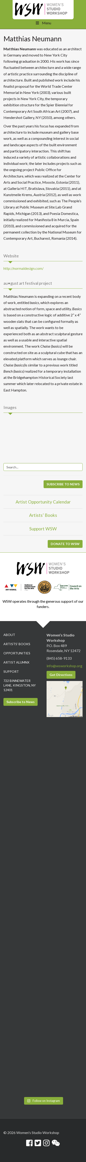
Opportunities (16, 653)
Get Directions (61, 675)
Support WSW (43, 528)
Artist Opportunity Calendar (43, 501)
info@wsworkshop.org (64, 666)
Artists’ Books (43, 515)
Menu (43, 23)
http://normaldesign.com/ (23, 268)
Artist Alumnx (16, 662)
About (9, 635)
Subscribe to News (20, 702)
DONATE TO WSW (65, 544)
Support (11, 671)
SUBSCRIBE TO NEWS (63, 484)
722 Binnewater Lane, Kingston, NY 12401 (19, 685)
